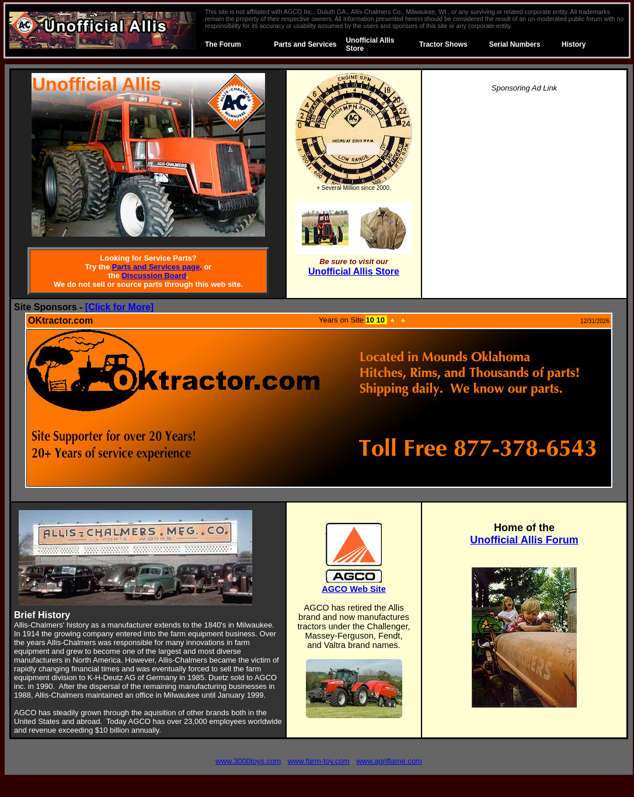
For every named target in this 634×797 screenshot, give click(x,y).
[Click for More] (119, 307)
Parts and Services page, (157, 266)
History (574, 44)
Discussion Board (153, 275)
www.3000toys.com (248, 761)
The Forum (223, 44)
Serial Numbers (515, 44)
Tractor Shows (443, 44)
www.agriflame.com (389, 761)
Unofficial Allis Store (353, 271)
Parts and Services (305, 44)
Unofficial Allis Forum (524, 540)
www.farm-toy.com (319, 761)
